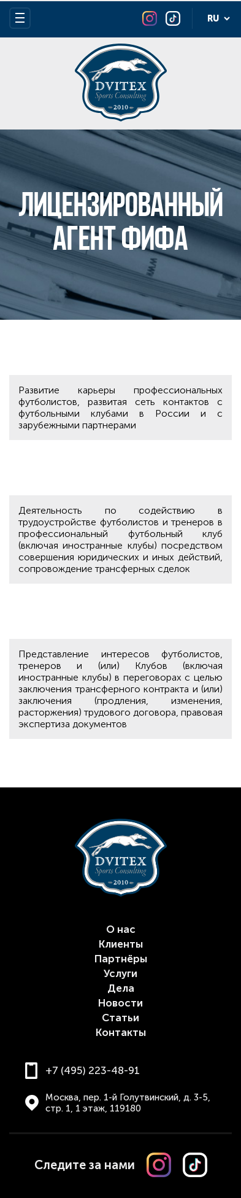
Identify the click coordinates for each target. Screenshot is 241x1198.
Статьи (120, 1017)
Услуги (120, 973)
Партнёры (120, 959)
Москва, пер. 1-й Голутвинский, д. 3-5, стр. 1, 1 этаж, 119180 (127, 1103)
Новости (120, 1003)
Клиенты (121, 944)
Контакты (121, 1032)
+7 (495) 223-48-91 (92, 1070)
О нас (121, 929)
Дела (120, 988)
